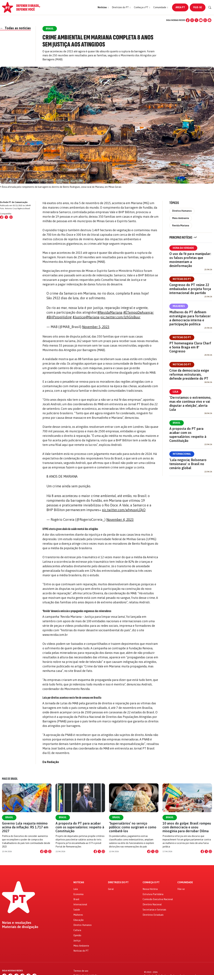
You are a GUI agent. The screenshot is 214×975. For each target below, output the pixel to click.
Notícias (78, 882)
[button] (103, 7)
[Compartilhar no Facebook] (1, 217)
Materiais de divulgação (20, 927)
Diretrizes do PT (118, 882)
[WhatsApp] (205, 20)
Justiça (76, 940)
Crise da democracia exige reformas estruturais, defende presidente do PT (189, 374)
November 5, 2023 (95, 327)
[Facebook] (188, 20)
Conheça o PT (151, 882)
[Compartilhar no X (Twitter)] (6, 217)
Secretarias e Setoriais (154, 909)
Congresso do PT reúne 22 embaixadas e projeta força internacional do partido (190, 289)
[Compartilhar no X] (45, 851)
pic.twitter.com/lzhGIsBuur (120, 317)
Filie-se (197, 7)
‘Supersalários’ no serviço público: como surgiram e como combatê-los (132, 827)
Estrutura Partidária (153, 894)
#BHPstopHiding (59, 317)
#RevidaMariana (109, 312)
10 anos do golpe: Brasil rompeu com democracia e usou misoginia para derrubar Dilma (187, 827)
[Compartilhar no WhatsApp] (11, 217)
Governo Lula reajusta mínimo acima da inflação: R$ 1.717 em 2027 (25, 827)
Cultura (77, 930)
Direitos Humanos (182, 210)
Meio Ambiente (180, 218)
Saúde (76, 909)
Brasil (176, 422)
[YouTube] (201, 20)
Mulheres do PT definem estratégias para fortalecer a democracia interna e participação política (190, 318)
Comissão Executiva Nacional (158, 899)
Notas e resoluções (16, 923)
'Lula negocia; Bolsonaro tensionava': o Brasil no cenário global (187, 464)
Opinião (77, 935)
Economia (78, 894)
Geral (111, 889)
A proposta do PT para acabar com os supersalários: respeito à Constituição (187, 435)
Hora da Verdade (183, 248)
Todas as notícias (15, 28)
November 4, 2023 (120, 519)
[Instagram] (192, 20)
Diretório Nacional (152, 904)
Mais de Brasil (10, 779)
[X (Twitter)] (196, 20)
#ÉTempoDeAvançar (138, 312)
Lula (175, 391)
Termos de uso (80, 970)
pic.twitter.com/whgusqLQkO (123, 510)
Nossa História (150, 889)
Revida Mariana (180, 225)
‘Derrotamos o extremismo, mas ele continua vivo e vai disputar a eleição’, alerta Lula (190, 403)
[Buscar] (209, 7)
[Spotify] (209, 20)
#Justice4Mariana (86, 317)
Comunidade (185, 882)
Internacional (182, 454)
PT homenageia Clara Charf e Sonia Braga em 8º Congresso (190, 347)
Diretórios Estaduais (153, 914)
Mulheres (179, 306)
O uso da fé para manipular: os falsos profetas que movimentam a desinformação (190, 260)
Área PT (180, 7)
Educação (78, 920)
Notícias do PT (182, 279)
